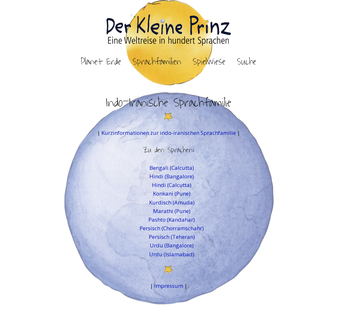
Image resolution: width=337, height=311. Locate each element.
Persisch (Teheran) (172, 236)
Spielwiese (209, 62)
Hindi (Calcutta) (171, 185)
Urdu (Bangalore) (172, 245)
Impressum (168, 285)
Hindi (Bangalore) (171, 176)
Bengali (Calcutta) (171, 167)
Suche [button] (246, 62)
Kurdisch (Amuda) (172, 202)
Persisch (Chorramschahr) (172, 228)
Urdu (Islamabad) (171, 254)
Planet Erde (101, 62)
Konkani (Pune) (171, 193)
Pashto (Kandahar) (171, 219)
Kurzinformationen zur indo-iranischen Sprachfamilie (169, 132)
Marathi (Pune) (171, 211)
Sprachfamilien (157, 62)
